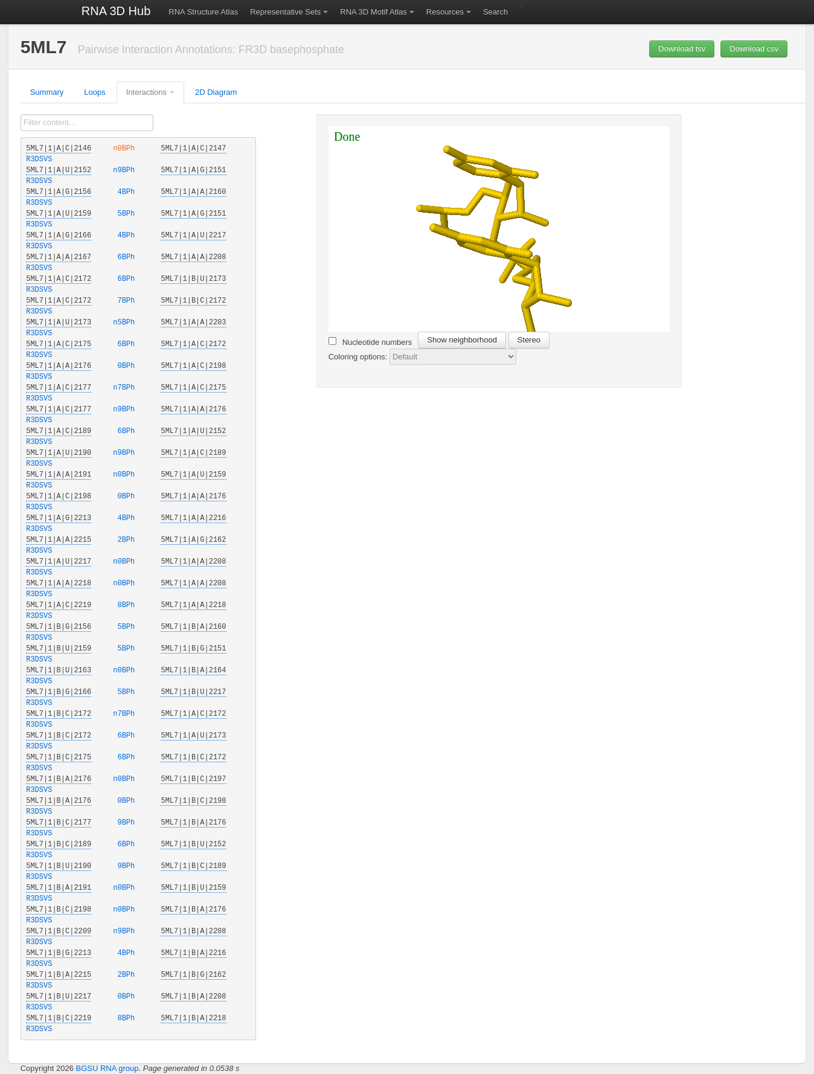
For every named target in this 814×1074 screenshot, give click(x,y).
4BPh (126, 192)
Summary (47, 92)
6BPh (126, 257)
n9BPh (126, 170)
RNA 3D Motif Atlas (373, 11)
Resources (445, 11)
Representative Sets (285, 11)
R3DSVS (39, 159)
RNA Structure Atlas (203, 11)
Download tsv (681, 48)
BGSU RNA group (106, 1068)
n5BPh (126, 322)
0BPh (126, 366)
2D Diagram (216, 92)
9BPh (126, 822)
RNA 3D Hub (116, 11)
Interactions (146, 92)
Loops (94, 92)
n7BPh (126, 388)
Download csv (753, 48)
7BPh (126, 301)
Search (495, 11)
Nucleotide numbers (370, 342)
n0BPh (126, 148)
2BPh (126, 540)
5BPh (126, 214)
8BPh (126, 605)
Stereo (529, 339)
